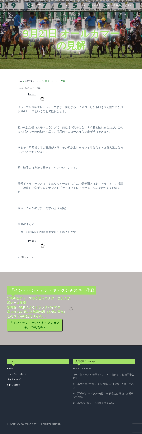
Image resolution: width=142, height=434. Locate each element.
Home (10, 369)
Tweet (32, 94)
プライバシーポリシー (18, 374)
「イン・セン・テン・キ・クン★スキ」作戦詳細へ (35, 325)
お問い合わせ (13, 385)
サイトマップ (13, 379)
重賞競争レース (27, 257)
